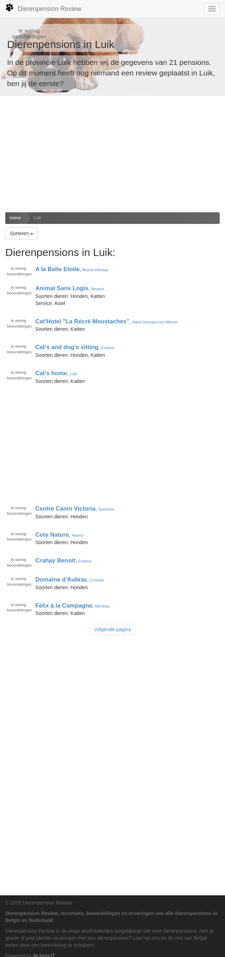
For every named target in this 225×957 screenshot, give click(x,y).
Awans (77, 535)
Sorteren (21, 233)
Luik (37, 217)
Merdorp (102, 606)
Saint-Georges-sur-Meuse (155, 322)
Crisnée (97, 580)
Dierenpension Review (43, 7)
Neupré (97, 289)
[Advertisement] (112, 154)
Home (15, 217)
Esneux (107, 348)
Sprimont (106, 509)
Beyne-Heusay (95, 270)
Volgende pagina (112, 629)
